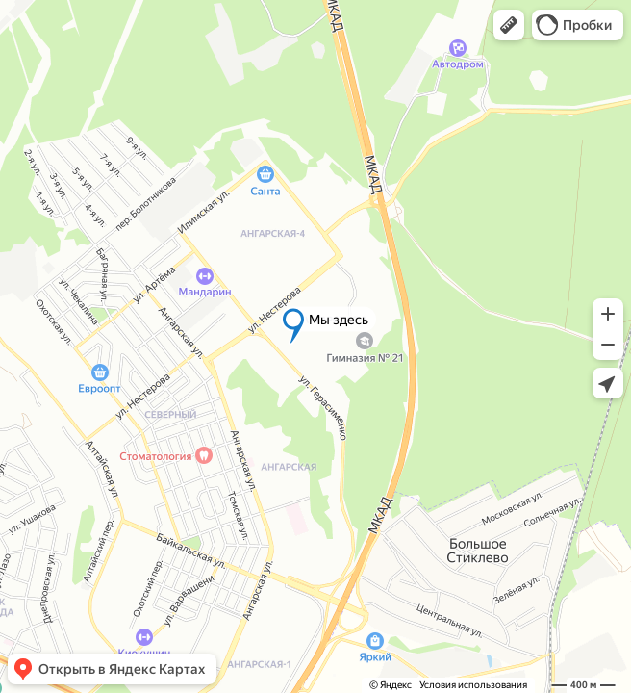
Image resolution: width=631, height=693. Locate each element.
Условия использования (473, 685)
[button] (508, 25)
